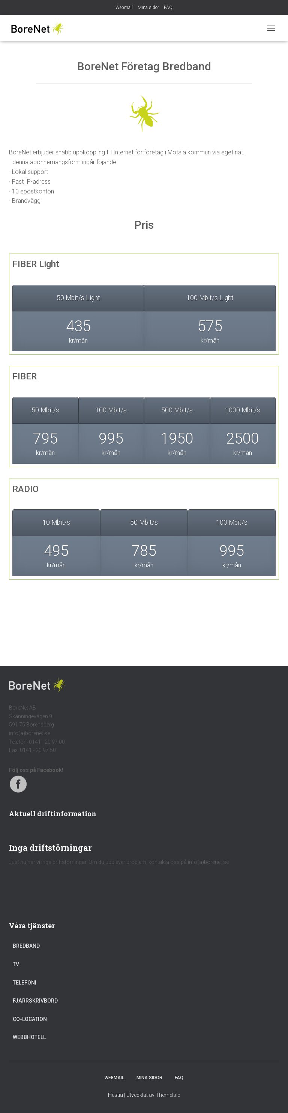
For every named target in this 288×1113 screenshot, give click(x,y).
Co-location (30, 1019)
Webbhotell (29, 1037)
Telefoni (24, 983)
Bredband (26, 946)
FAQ (168, 7)
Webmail (124, 7)
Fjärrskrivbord (35, 1001)
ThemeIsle (168, 1095)
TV (16, 964)
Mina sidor (148, 7)
